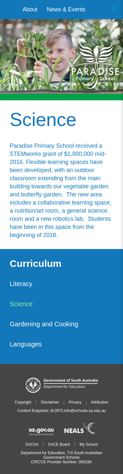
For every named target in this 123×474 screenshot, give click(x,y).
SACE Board (59, 444)
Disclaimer (50, 402)
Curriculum (36, 264)
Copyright (23, 402)
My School (89, 444)
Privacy (75, 402)
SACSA (31, 444)
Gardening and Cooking (44, 324)
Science (21, 303)
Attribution (99, 402)
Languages (26, 344)
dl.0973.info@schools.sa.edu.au (78, 410)
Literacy (21, 283)
